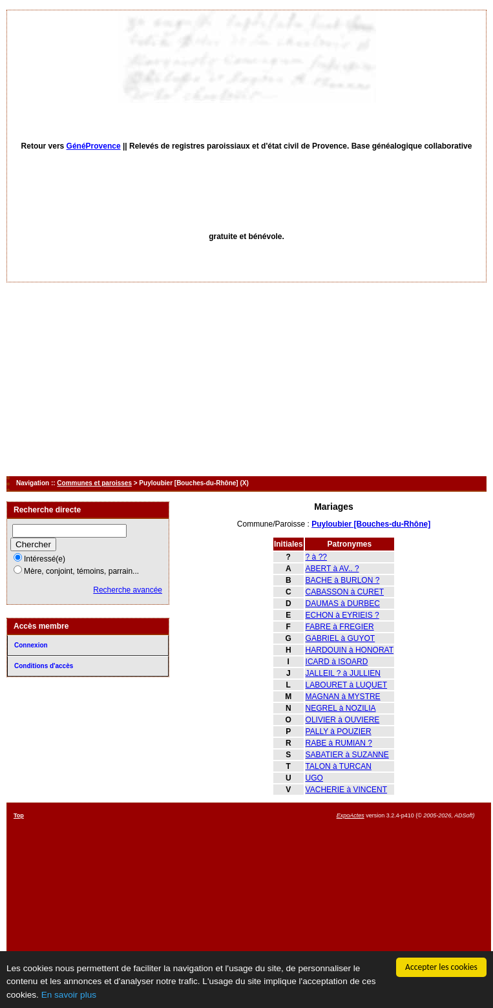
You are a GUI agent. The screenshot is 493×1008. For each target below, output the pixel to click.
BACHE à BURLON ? (343, 580)
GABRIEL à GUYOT (340, 638)
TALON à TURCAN (339, 766)
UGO (314, 777)
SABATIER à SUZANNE (347, 754)
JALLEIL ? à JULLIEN (343, 673)
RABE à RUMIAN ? (339, 743)
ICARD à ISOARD (337, 661)
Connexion (31, 645)
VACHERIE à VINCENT (346, 789)
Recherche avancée (127, 589)
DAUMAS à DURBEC (343, 603)
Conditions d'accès (43, 665)
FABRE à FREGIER (340, 626)
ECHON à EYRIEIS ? (342, 615)
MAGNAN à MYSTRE (343, 696)
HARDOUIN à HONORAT (349, 650)
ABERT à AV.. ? (332, 568)
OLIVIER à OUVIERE (343, 719)
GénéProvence (94, 146)
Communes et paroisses (94, 483)
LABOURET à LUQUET (346, 684)
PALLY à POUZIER (339, 731)
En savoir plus (68, 995)
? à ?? (316, 557)
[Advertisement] (246, 379)
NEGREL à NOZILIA (341, 708)
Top (19, 815)
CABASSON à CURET (345, 591)
